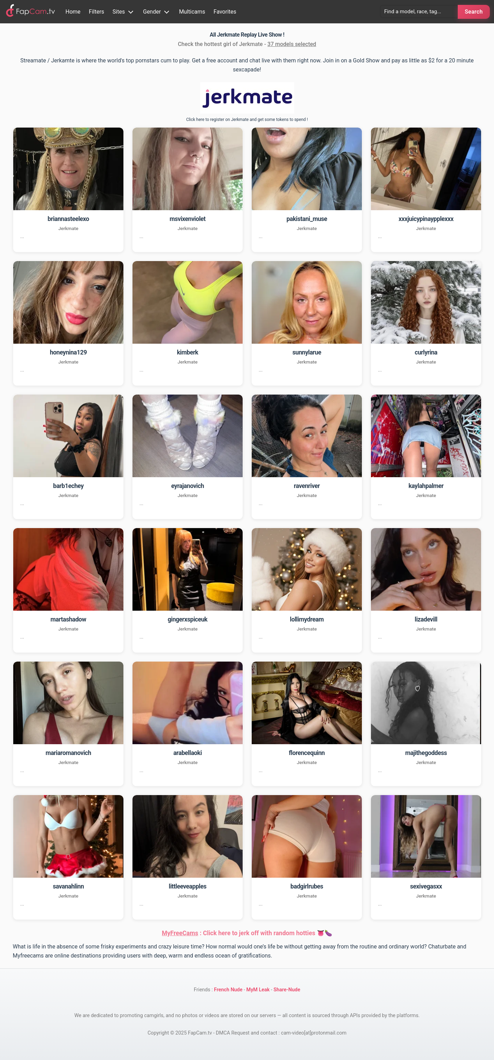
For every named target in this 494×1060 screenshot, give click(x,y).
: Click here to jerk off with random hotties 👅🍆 (247, 933)
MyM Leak (258, 990)
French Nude (228, 990)
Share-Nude (286, 990)
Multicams (192, 11)
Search (474, 11)
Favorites (225, 11)
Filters (96, 11)
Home (73, 11)
